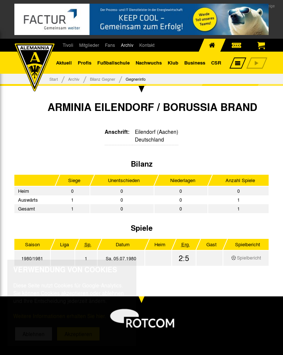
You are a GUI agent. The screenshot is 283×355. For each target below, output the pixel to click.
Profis (84, 62)
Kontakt (146, 45)
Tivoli (68, 45)
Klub (173, 62)
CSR (216, 62)
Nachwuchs (149, 62)
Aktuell (64, 62)
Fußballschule (113, 62)
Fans (110, 45)
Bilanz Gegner (102, 79)
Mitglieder (89, 45)
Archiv (127, 45)
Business (194, 62)
